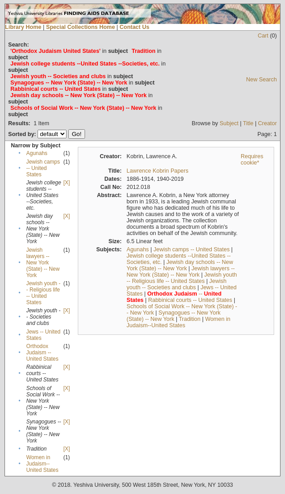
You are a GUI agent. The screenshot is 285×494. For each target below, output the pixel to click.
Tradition (189, 319)
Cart (263, 36)
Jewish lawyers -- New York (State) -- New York (43, 262)
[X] (66, 182)
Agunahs (37, 153)
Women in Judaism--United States (42, 463)
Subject (229, 123)
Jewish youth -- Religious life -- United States (43, 293)
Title (248, 123)
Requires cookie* (252, 159)
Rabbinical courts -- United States (190, 300)
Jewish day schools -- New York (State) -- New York (180, 265)
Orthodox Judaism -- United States (42, 352)
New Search (261, 79)
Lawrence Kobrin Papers (158, 171)
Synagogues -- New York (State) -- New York (174, 316)
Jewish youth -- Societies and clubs (177, 284)
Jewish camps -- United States (43, 168)
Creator (267, 123)
